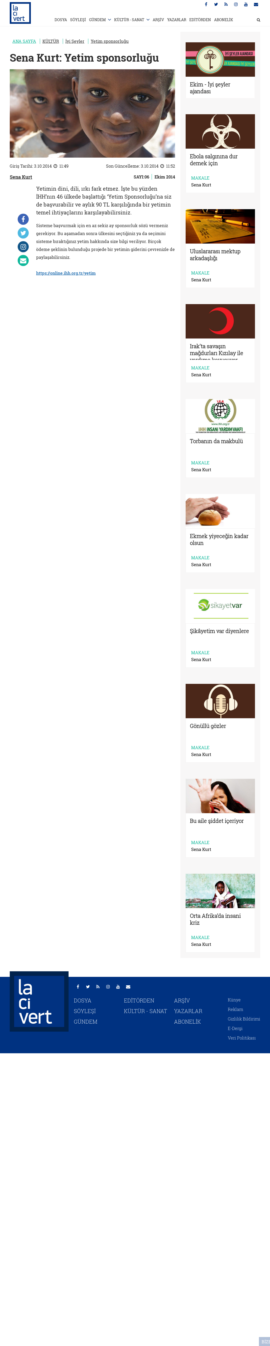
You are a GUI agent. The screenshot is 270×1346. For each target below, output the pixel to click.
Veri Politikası (242, 1038)
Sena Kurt (21, 177)
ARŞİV (158, 19)
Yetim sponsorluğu (110, 41)
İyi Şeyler (74, 41)
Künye (234, 999)
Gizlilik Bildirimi (244, 1019)
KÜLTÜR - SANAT (129, 19)
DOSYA (61, 19)
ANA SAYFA (24, 41)
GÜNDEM (97, 19)
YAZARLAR (176, 19)
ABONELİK (223, 19)
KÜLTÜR (50, 41)
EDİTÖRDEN (200, 19)
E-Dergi (235, 1028)
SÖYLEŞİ (78, 19)
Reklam (235, 1009)
